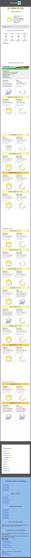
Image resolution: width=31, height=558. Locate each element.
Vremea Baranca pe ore (7, 542)
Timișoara (5, 470)
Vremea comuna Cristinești (15, 481)
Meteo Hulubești (6, 503)
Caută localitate (14, 8)
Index (9, 8)
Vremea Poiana (5, 490)
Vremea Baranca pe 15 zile (7, 547)
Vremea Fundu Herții (6, 488)
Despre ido (4, 552)
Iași (4, 464)
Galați (4, 462)
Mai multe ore (6, 43)
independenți (12, 537)
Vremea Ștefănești (6, 518)
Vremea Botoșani (6, 509)
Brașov (4, 451)
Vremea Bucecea (6, 512)
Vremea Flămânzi (6, 515)
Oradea (5, 466)
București (5, 453)
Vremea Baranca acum (7, 541)
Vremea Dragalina (6, 487)
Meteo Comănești (6, 501)
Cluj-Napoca (6, 455)
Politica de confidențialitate (7, 554)
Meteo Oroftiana (5, 498)
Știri (18, 8)
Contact (22, 8)
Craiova (5, 459)
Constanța (5, 457)
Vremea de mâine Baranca (7, 545)
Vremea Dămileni (6, 485)
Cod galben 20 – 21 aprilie (6, 26)
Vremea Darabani (6, 514)
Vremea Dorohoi (5, 511)
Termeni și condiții (5, 553)
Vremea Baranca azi (6, 544)
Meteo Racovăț (5, 496)
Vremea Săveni (5, 517)
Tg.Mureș (5, 468)
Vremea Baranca (6, 484)
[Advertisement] (15, 52)
